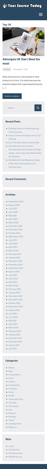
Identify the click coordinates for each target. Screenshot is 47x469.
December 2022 (16, 296)
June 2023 (13, 278)
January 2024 (14, 257)
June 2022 (13, 317)
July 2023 (13, 275)
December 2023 (15, 261)
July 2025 (13, 208)
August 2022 (14, 310)
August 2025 (14, 205)
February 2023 (15, 289)
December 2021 (15, 338)
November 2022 (16, 299)
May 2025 (13, 215)
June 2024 (13, 243)
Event (11, 378)
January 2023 (14, 292)
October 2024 (15, 233)
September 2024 (16, 236)
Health (11, 395)
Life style (13, 402)
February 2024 (15, 254)
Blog (11, 371)
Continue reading (11, 96)
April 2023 (13, 282)
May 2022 (13, 320)
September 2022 (16, 306)
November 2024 (16, 229)
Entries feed (14, 449)
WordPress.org (15, 456)
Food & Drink (14, 385)
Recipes (7, 69)
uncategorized (15, 423)
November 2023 (16, 264)
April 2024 (13, 247)
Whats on (13, 427)
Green (11, 392)
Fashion (12, 381)
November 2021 (15, 341)
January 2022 (14, 334)
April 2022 (13, 324)
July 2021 (13, 348)
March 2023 (14, 285)
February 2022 (15, 331)
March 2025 (14, 222)
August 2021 (14, 345)
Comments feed (16, 453)
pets (11, 409)
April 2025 (13, 219)
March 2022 (14, 327)
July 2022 (13, 313)
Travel (11, 420)
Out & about (14, 406)
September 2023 (16, 268)
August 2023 (14, 271)
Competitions (15, 374)
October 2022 (15, 303)
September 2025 (16, 201)
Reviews (12, 416)
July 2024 (13, 240)
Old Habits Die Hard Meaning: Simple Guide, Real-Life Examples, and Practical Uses (24, 163)
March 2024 (14, 250)
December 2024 (16, 226)
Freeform (13, 388)
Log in (11, 446)
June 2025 (13, 212)
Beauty (12, 367)
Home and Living (16, 399)
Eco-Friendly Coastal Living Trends (24, 142)
